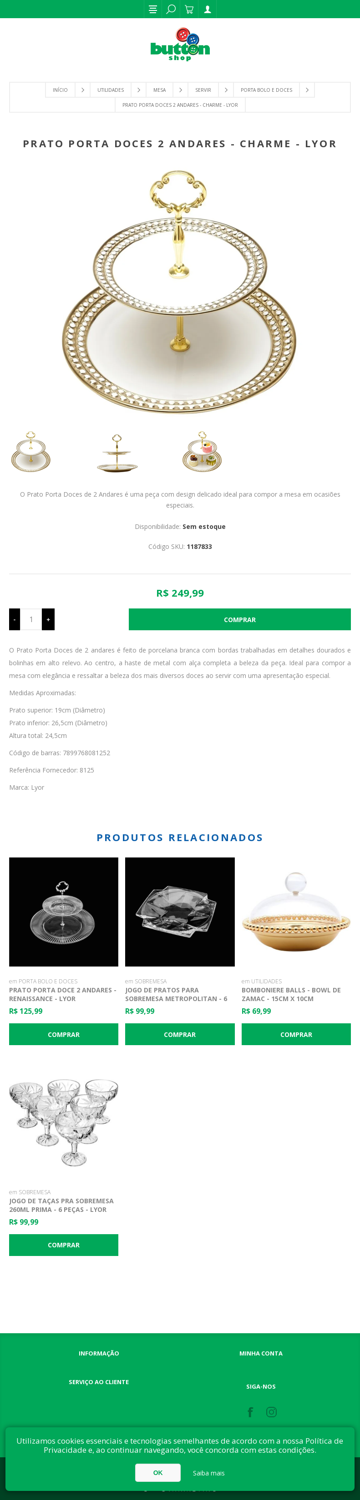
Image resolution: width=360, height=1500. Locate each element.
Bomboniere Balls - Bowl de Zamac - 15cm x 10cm (291, 994)
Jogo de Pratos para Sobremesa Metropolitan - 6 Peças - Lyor (176, 999)
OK (158, 1472)
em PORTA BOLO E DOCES (43, 981)
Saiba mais (209, 1473)
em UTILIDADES (262, 981)
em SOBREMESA (146, 981)
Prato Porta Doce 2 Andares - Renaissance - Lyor (63, 994)
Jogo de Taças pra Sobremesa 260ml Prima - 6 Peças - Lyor (61, 1205)
